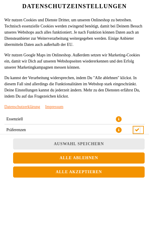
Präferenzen (16, 130)
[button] (119, 119)
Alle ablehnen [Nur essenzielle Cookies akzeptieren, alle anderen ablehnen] (79, 158)
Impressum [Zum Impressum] (54, 107)
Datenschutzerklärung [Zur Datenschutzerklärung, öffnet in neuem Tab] (22, 107)
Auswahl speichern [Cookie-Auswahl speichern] (79, 144)
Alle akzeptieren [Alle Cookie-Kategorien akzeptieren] (79, 172)
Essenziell (14, 119)
